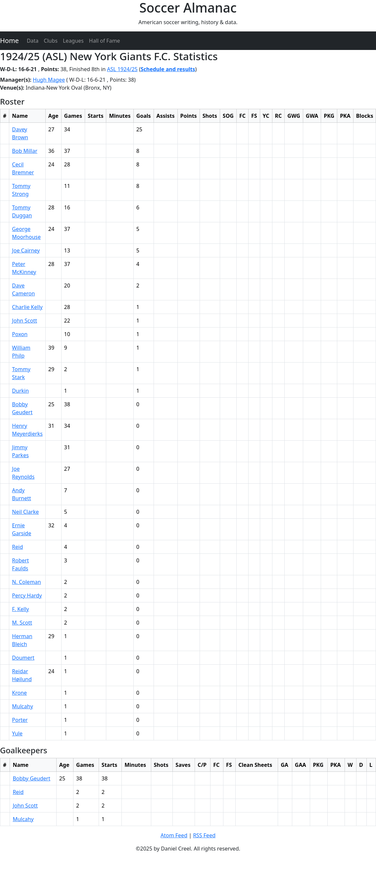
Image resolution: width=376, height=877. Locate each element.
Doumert (23, 657)
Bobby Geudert (31, 778)
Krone (19, 692)
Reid (17, 546)
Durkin (20, 390)
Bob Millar (24, 150)
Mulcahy (22, 706)
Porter (19, 720)
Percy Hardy (27, 595)
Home (9, 40)
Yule (17, 733)
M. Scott (22, 622)
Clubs (51, 40)
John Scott (24, 320)
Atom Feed (174, 835)
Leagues (73, 40)
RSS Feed (204, 835)
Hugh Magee (49, 79)
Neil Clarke (25, 511)
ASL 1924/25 (122, 69)
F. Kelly (20, 609)
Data (32, 40)
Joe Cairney (26, 250)
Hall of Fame (104, 40)
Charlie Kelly (27, 307)
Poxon (19, 334)
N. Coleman (26, 582)
